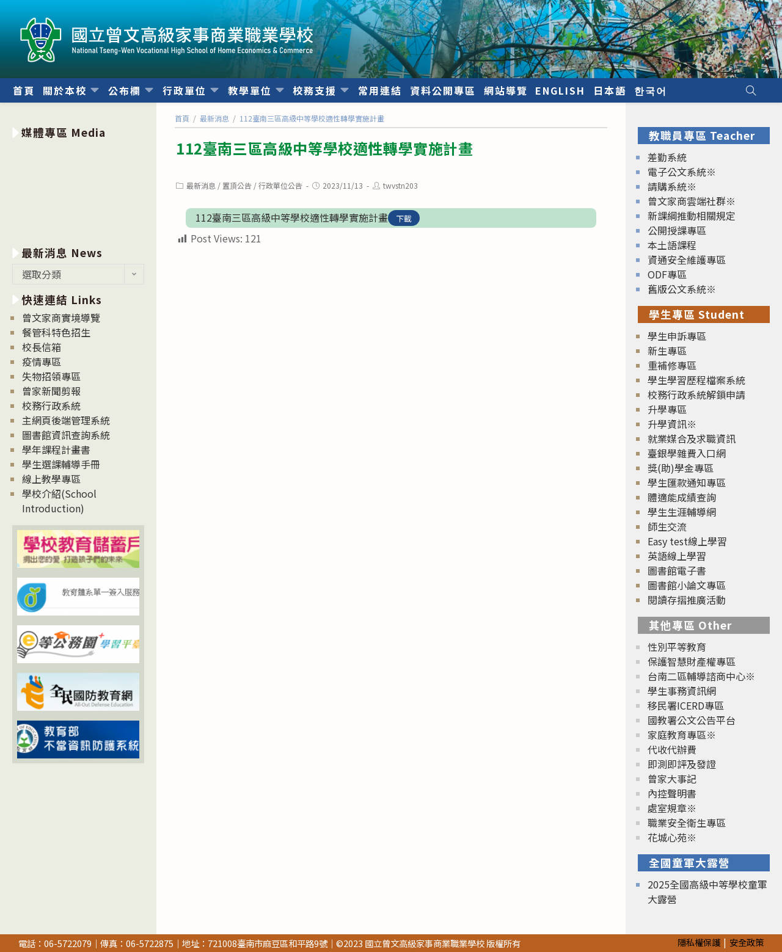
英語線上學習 (677, 555)
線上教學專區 (51, 478)
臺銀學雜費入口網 (687, 453)
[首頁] (182, 118)
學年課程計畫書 (56, 449)
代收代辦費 (672, 749)
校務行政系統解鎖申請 (696, 394)
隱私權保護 (699, 942)
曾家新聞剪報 (51, 390)
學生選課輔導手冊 (61, 464)
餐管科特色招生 (56, 332)
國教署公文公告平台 (692, 720)
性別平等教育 (677, 646)
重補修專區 (672, 365)
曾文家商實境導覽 (61, 317)
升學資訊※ (672, 423)
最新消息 (201, 185)
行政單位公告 (280, 185)
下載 (404, 218)
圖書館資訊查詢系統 (66, 434)
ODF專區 (667, 274)
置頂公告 (237, 185)
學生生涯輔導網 (682, 511)
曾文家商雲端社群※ (692, 201)
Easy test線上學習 (687, 541)
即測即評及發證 (682, 764)
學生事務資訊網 (682, 690)
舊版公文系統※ (682, 289)
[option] (78, 190)
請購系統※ (672, 186)
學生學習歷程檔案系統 (696, 379)
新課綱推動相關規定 (692, 215)
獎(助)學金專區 (681, 467)
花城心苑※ (672, 837)
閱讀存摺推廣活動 (687, 599)
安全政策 (746, 942)
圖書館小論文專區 (687, 585)
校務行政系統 (51, 405)
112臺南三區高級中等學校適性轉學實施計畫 (292, 217)
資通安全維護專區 (687, 259)
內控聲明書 (672, 793)
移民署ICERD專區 (686, 705)
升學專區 (667, 409)
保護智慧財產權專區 (692, 661)
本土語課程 (672, 245)
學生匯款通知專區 (687, 482)
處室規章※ (672, 808)
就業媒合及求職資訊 (692, 438)
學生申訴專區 (677, 336)
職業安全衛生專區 (687, 822)
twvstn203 (400, 185)
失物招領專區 (51, 376)
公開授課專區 (677, 230)
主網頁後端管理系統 (66, 420)
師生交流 (667, 526)
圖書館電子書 (677, 570)
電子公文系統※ (682, 171)
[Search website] (750, 90)
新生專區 (667, 350)
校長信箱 (41, 347)
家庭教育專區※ (682, 734)
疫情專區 (41, 361)
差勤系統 (667, 157)
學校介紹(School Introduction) (59, 500)
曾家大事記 (672, 778)
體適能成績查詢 (682, 497)
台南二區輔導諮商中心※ (701, 676)
